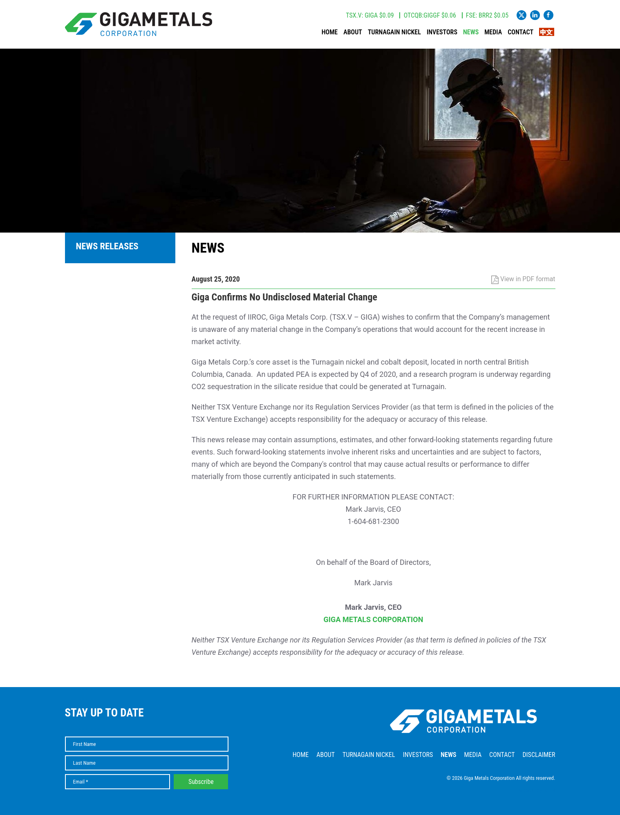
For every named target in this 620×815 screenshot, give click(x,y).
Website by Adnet (537, 790)
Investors (442, 32)
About (352, 32)
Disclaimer (538, 755)
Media (493, 32)
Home (330, 32)
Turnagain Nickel (394, 32)
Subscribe (201, 782)
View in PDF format (523, 279)
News (471, 32)
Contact (520, 32)
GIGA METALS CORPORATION (373, 619)
